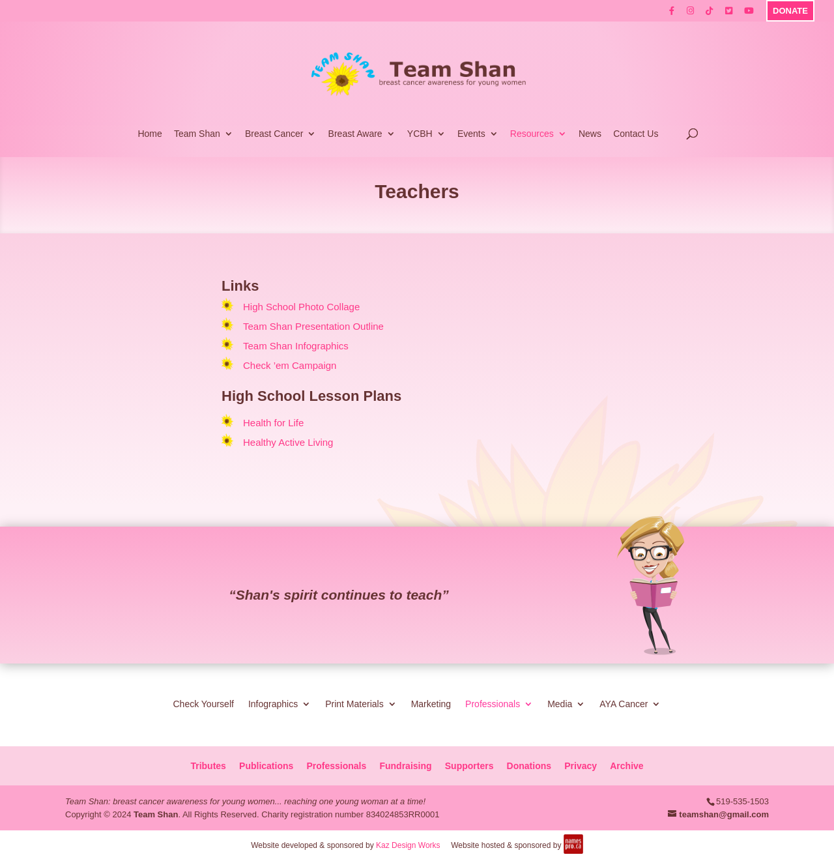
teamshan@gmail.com (724, 814)
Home (149, 134)
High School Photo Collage (301, 306)
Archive (626, 766)
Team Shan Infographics (296, 345)
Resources (532, 134)
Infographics (273, 703)
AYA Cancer (623, 703)
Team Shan (197, 134)
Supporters (469, 766)
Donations (529, 766)
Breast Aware (355, 134)
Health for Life (273, 422)
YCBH (420, 134)
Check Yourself (203, 703)
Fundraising (405, 766)
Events (471, 134)
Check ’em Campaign (289, 365)
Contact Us (635, 134)
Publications (266, 766)
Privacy (580, 766)
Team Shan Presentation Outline (313, 326)
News (590, 134)
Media (559, 703)
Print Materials (354, 703)
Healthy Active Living (288, 442)
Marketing (431, 703)
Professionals (492, 703)
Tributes (207, 766)
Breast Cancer (274, 134)
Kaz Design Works (408, 845)
